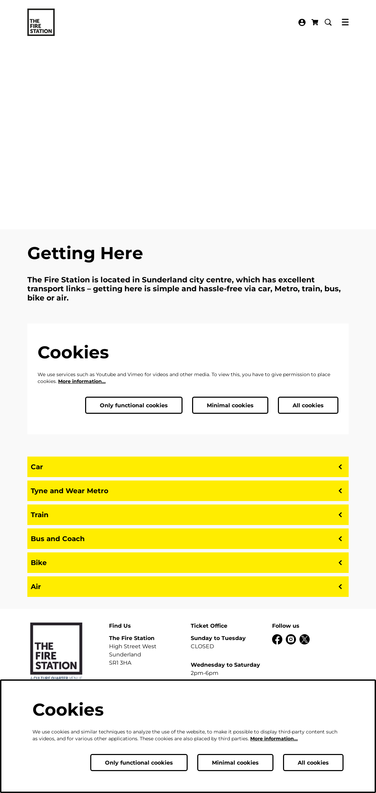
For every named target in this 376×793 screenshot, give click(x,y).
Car (188, 467)
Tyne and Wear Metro (188, 491)
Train (188, 515)
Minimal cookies (230, 405)
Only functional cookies (134, 405)
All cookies (308, 405)
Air (188, 586)
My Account (302, 22)
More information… (82, 381)
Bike (188, 563)
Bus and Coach (188, 539)
